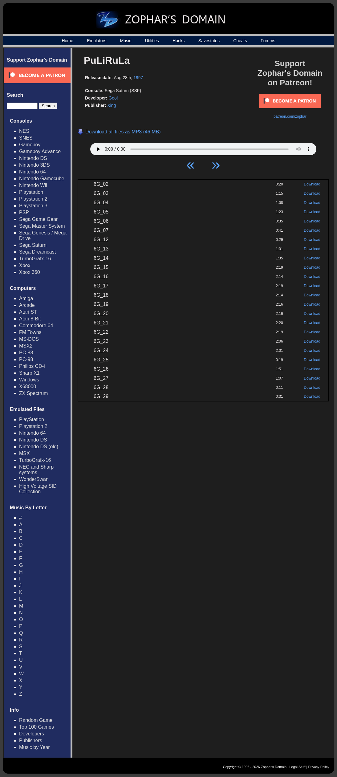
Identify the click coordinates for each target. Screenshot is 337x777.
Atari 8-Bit (30, 318)
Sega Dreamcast (37, 251)
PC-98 (26, 359)
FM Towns (30, 332)
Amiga (26, 298)
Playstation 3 (33, 205)
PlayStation (31, 419)
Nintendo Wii (33, 185)
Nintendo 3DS (34, 165)
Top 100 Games (36, 727)
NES (24, 131)
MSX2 (26, 345)
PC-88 (26, 352)
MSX (24, 453)
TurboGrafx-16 (35, 258)
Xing (111, 105)
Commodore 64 (36, 325)
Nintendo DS (33, 158)
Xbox (24, 265)
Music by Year (34, 747)
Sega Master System (42, 226)
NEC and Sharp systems (36, 469)
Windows (29, 379)
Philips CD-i (32, 366)
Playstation (31, 192)
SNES (26, 137)
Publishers (30, 740)
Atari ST (28, 312)
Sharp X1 (29, 373)
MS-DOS (29, 339)
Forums (268, 40)
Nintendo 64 (32, 171)
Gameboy (29, 144)
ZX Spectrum (33, 393)
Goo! (113, 98)
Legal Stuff (297, 767)
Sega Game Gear (38, 219)
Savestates (209, 40)
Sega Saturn (33, 245)
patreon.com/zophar (290, 116)
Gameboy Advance (40, 151)
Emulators (96, 40)
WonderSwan (34, 479)
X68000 (27, 386)
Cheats (240, 40)
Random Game (36, 720)
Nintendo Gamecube (41, 178)
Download (312, 184)
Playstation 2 (33, 198)
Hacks (179, 40)
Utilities (152, 40)
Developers (31, 733)
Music (126, 40)
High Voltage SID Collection (38, 488)
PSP (24, 212)
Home (67, 40)
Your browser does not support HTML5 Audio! (203, 147)
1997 (138, 77)
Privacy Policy (318, 767)
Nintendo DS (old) (38, 446)
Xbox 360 (29, 272)
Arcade (27, 305)
